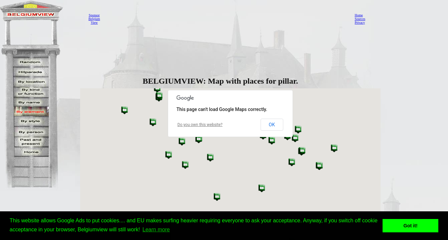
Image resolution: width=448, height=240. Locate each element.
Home (359, 15)
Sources (360, 19)
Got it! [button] (411, 225)
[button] (334, 148)
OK (272, 124)
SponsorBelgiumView (94, 18)
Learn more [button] (156, 229)
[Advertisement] (225, 19)
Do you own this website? (200, 124)
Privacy (360, 22)
